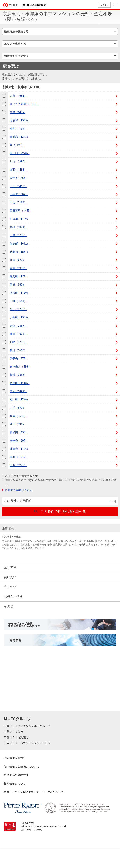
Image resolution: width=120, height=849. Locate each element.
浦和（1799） (18, 128)
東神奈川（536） (20, 366)
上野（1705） (18, 235)
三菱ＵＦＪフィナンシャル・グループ (27, 726)
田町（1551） (18, 301)
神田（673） (17, 259)
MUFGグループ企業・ (24, 625)
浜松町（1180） (19, 292)
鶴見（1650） (18, 350)
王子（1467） (18, 186)
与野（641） (17, 112)
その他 (8, 606)
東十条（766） (19, 177)
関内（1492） (18, 391)
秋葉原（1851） (19, 251)
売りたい (10, 587)
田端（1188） (18, 202)
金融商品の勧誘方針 (16, 775)
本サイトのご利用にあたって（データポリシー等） (35, 792)
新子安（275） (19, 358)
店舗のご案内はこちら (18, 490)
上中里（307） (19, 194)
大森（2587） (18, 325)
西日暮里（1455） (21, 210)
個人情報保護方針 (15, 758)
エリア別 (10, 567)
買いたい (10, 577)
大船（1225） (18, 465)
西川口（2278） (19, 153)
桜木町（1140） (19, 383)
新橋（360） (17, 284)
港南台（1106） (19, 448)
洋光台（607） (19, 440)
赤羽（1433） (18, 169)
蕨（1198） (17, 145)
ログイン (104, 4)
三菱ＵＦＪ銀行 (14, 731)
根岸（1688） (18, 416)
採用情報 (16, 640)
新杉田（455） (19, 432)
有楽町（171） (19, 276)
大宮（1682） (18, 95)
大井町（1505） (19, 317)
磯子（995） (17, 424)
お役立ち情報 (13, 596)
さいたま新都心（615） (24, 104)
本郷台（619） (19, 456)
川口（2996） (18, 161)
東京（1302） (18, 268)
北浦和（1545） (19, 120)
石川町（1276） (19, 399)
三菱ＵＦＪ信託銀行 (16, 737)
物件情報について (15, 784)
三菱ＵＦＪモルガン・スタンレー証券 (27, 742)
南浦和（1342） (19, 136)
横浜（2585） (18, 374)
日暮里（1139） (19, 218)
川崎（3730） (18, 342)
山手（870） (17, 407)
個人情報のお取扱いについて (21, 766)
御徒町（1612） (19, 243)
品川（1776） (18, 309)
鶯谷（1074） (18, 227)
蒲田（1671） (18, 333)
